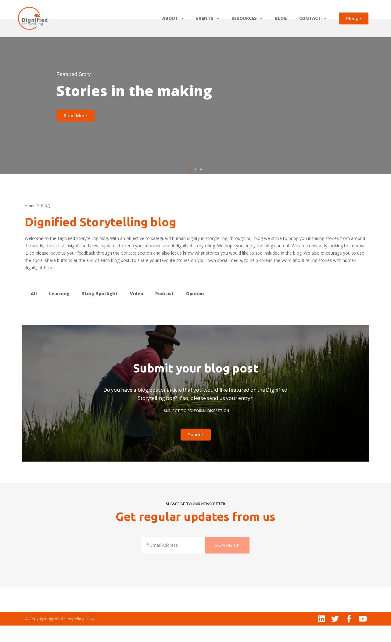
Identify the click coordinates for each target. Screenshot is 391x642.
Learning (59, 310)
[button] (190, 186)
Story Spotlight (100, 310)
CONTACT (313, 18)
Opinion (195, 310)
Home (30, 222)
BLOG (281, 18)
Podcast (164, 310)
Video (136, 310)
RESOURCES (247, 18)
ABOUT (173, 18)
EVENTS (207, 18)
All (34, 310)
